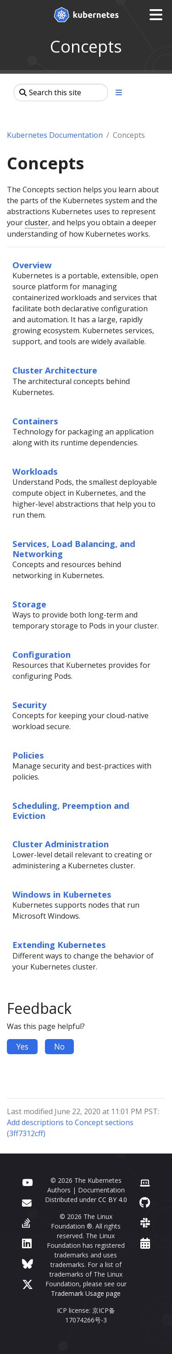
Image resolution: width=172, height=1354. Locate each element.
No (59, 1046)
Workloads (35, 471)
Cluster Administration (60, 844)
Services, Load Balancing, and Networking (73, 548)
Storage (29, 604)
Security (29, 704)
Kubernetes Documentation (55, 135)
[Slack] (145, 1222)
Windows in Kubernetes (61, 894)
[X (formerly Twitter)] (27, 1284)
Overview (32, 265)
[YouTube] (27, 1181)
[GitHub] (144, 1202)
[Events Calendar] (145, 1243)
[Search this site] (61, 92)
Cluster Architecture (54, 370)
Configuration (41, 654)
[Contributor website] (145, 1181)
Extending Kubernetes (59, 944)
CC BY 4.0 (112, 1199)
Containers (35, 421)
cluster (36, 222)
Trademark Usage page (86, 1293)
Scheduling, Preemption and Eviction (70, 810)
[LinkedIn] (27, 1243)
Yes (22, 1046)
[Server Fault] (26, 1222)
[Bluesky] (27, 1263)
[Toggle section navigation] (118, 92)
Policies (28, 755)
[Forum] (27, 1202)
